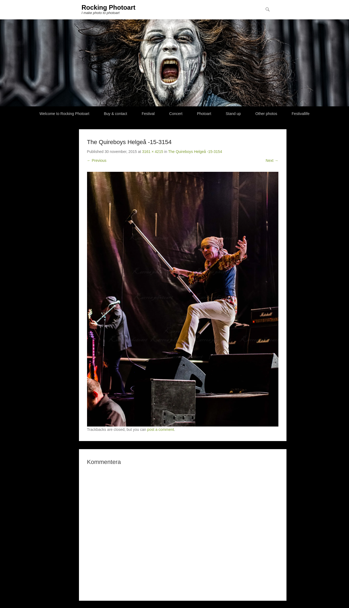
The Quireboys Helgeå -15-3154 (195, 151)
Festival (148, 113)
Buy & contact (115, 113)
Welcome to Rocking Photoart (64, 113)
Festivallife (300, 113)
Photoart (204, 113)
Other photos (266, 113)
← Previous (96, 160)
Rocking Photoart (109, 7)
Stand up (233, 113)
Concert (175, 113)
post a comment (160, 429)
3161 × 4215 (152, 151)
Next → (272, 160)
